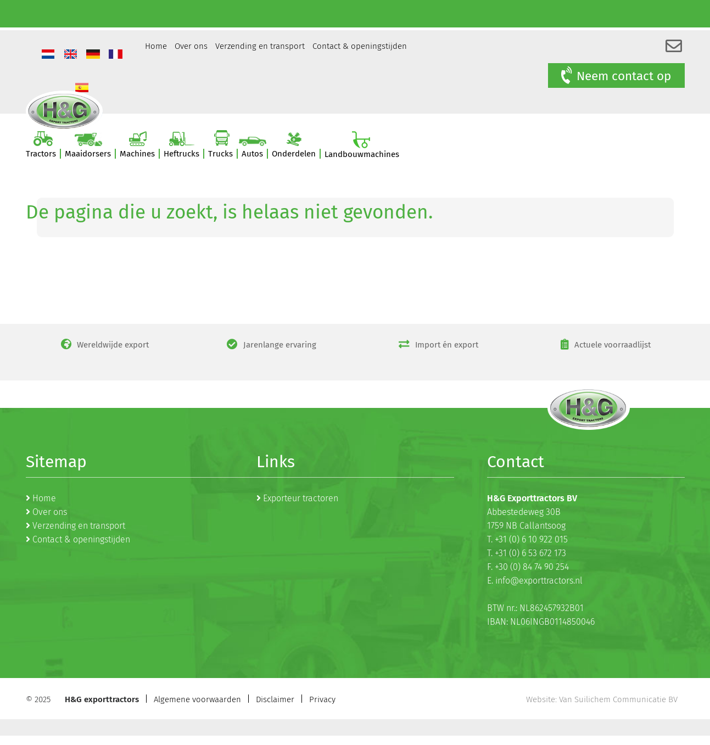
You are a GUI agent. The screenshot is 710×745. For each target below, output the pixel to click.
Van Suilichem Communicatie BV (618, 699)
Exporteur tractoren (300, 498)
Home (156, 46)
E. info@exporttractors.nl (535, 580)
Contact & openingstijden (359, 46)
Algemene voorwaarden (197, 699)
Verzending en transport (260, 46)
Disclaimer (275, 699)
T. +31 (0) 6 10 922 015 (527, 539)
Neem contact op (614, 76)
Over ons (191, 46)
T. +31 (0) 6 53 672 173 (526, 553)
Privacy (322, 699)
